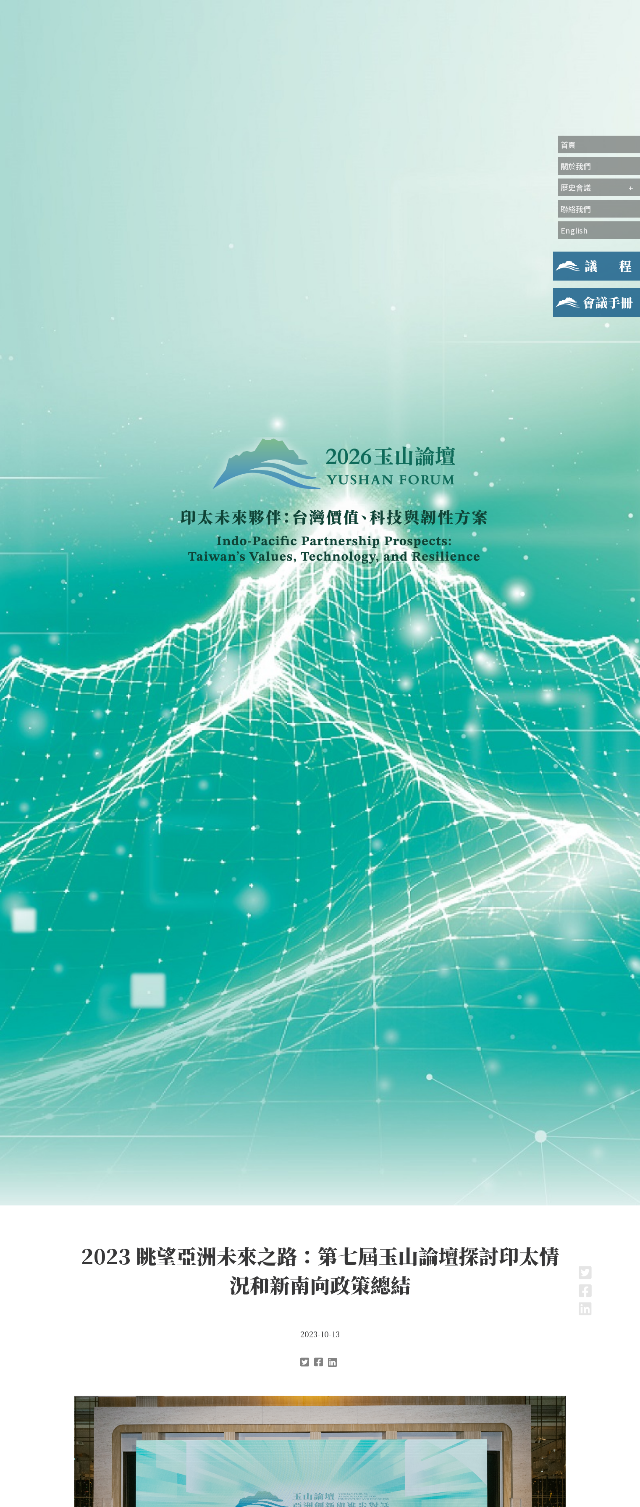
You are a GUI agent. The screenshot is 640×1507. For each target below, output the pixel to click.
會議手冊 (566, 293)
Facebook (585, 1290)
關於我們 (576, 165)
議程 (560, 257)
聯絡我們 (576, 208)
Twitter (585, 1272)
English (574, 230)
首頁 (568, 144)
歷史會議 (576, 187)
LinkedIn (585, 1308)
